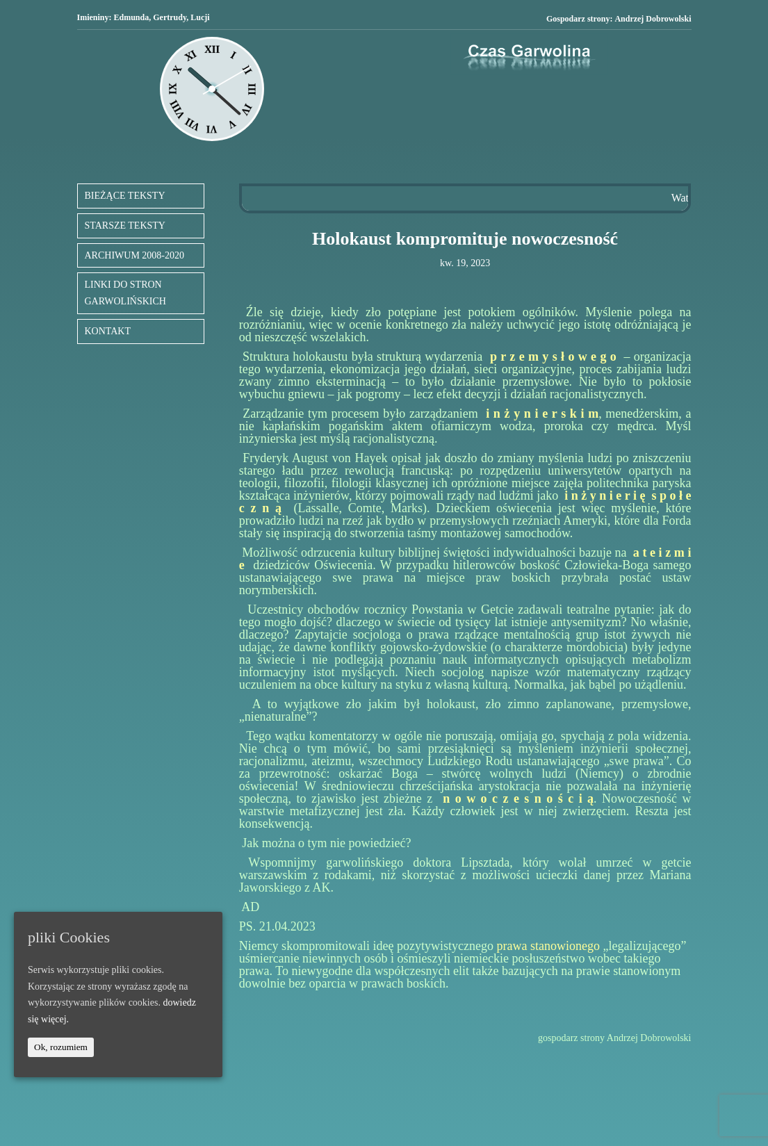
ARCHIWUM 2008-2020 (135, 255)
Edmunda (131, 17)
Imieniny (93, 17)
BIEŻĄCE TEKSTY (125, 195)
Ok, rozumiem (61, 1047)
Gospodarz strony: (619, 19)
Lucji (199, 17)
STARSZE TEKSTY (125, 225)
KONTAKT (108, 331)
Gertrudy (169, 17)
